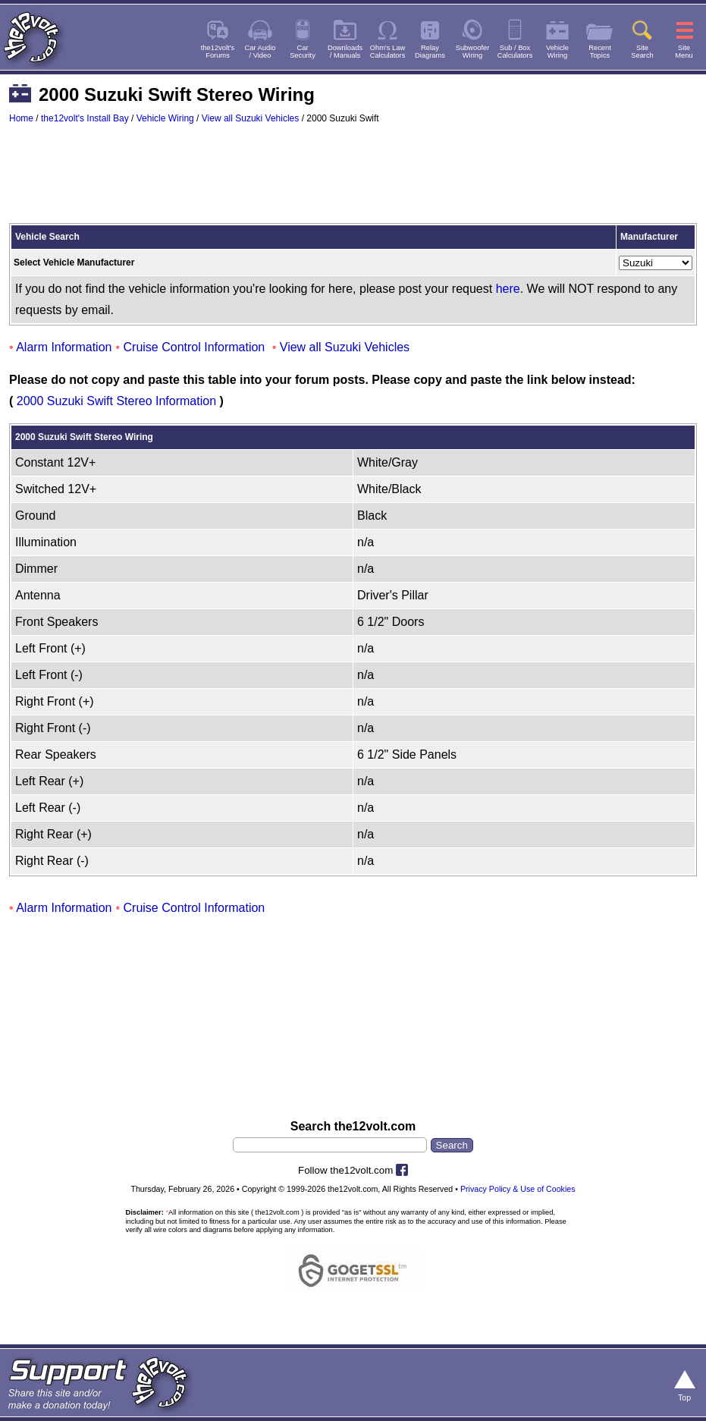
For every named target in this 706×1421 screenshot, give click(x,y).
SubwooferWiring (473, 51)
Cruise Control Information (194, 347)
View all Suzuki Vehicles (251, 118)
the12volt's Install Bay (85, 118)
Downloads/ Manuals (345, 51)
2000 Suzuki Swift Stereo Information (116, 401)
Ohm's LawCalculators (388, 51)
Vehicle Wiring (165, 118)
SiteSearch (642, 51)
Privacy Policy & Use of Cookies (518, 1188)
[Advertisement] (353, 180)
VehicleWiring (557, 51)
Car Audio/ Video (260, 51)
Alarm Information (63, 347)
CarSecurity (302, 51)
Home (21, 118)
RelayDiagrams (430, 51)
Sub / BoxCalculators (515, 51)
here (508, 288)
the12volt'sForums (217, 51)
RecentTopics (599, 51)
